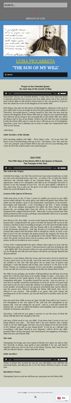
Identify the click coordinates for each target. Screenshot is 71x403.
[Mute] (59, 93)
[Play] (6, 93)
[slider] (32, 93)
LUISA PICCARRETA (35, 61)
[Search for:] (35, 5)
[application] (35, 93)
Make (25, 392)
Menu (10, 74)
